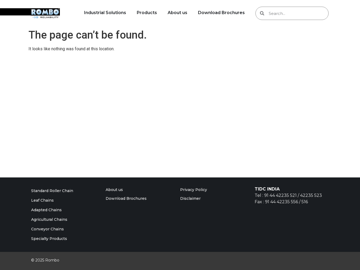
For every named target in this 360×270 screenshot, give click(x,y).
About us (177, 12)
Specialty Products (49, 238)
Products (147, 12)
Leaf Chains (42, 200)
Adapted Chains (46, 209)
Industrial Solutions (105, 12)
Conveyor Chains (47, 229)
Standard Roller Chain (52, 190)
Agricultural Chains (49, 219)
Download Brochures (221, 12)
